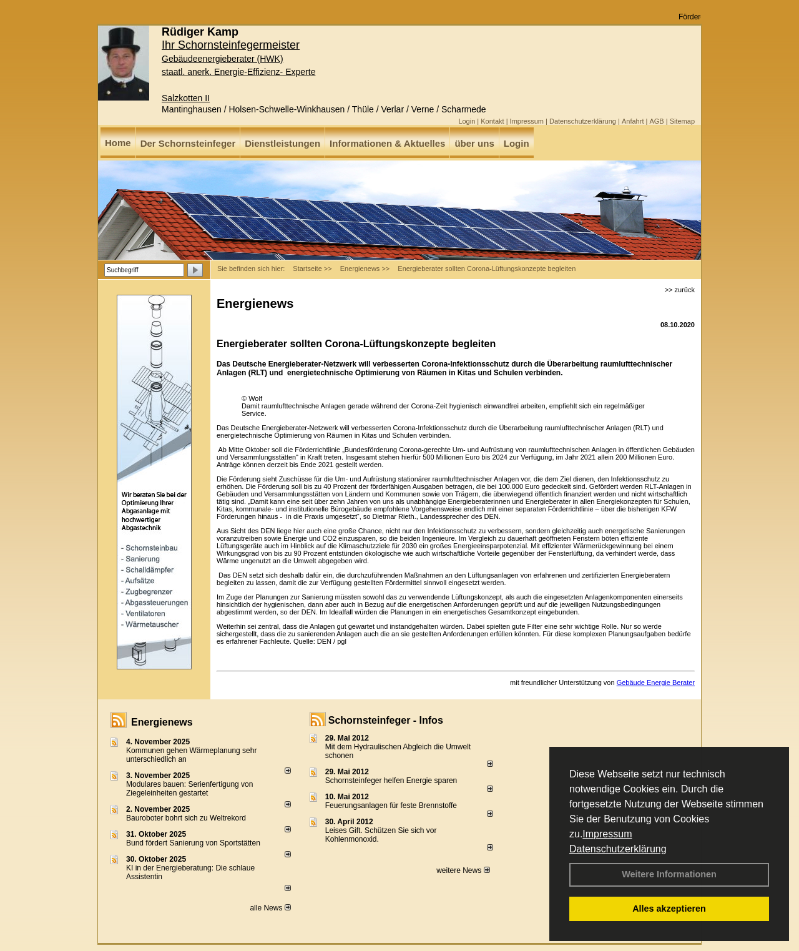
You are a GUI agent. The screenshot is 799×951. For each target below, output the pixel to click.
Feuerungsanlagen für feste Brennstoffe (391, 805)
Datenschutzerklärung (618, 849)
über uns (474, 143)
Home (118, 142)
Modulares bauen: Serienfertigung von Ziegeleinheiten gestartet (189, 788)
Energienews (162, 722)
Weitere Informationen (669, 874)
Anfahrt (633, 121)
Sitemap (682, 121)
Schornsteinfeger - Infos (385, 720)
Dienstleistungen (282, 143)
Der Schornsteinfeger (188, 143)
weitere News (462, 870)
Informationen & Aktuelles (387, 143)
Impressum (607, 834)
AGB (656, 121)
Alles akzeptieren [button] (669, 909)
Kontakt (492, 121)
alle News (270, 908)
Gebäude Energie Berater (656, 682)
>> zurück (680, 289)
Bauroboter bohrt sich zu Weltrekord (186, 818)
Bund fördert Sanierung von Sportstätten (194, 843)
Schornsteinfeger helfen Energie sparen (391, 780)
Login (466, 121)
